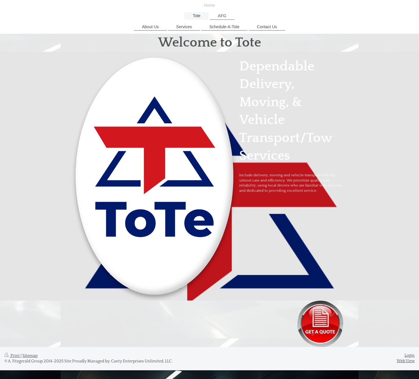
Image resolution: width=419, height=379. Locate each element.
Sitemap (30, 355)
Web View (406, 361)
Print (12, 355)
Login (409, 355)
